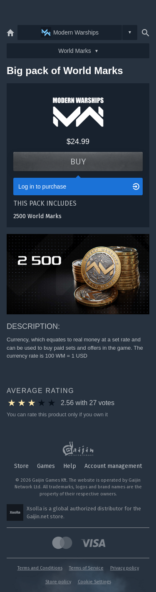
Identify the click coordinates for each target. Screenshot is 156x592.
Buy (78, 162)
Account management (113, 466)
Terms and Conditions (39, 568)
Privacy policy (124, 568)
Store (21, 466)
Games (46, 466)
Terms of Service (86, 568)
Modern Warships (70, 32)
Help (69, 466)
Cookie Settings (94, 582)
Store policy (58, 582)
